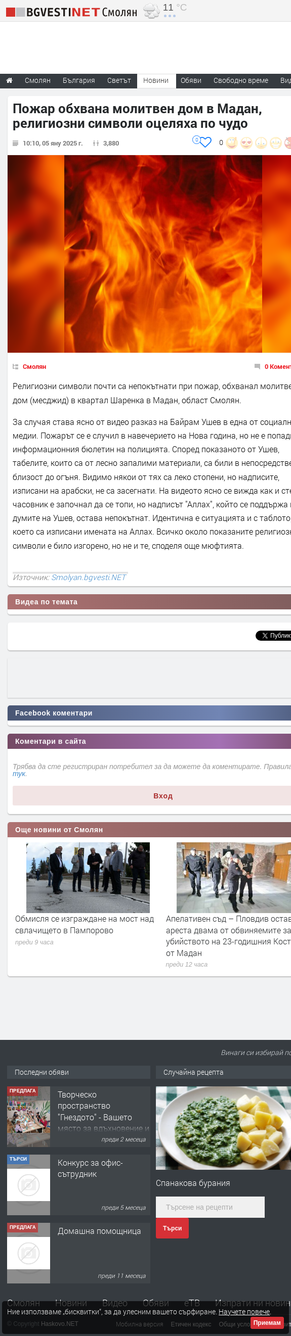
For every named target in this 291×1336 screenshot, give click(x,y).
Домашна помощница (99, 1230)
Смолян (34, 366)
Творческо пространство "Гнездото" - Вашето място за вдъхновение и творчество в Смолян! (103, 1117)
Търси (172, 1228)
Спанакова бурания (193, 1182)
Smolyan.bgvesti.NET (88, 577)
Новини (156, 80)
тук (19, 774)
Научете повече (244, 1311)
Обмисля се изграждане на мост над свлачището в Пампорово (84, 924)
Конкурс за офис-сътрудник (90, 1168)
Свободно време (241, 80)
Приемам (267, 1322)
